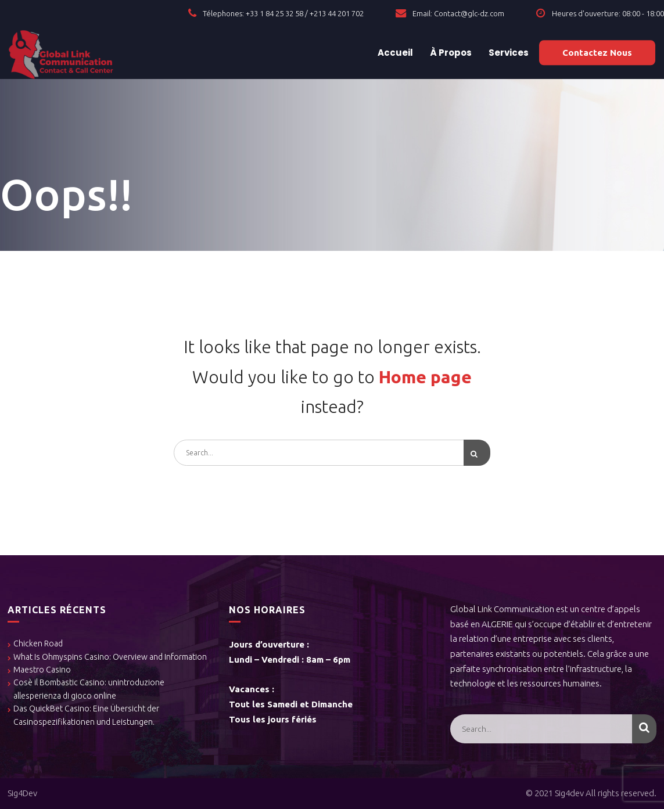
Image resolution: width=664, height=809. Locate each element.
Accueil (394, 52)
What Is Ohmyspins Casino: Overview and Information (110, 656)
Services (508, 52)
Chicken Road (38, 644)
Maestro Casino (42, 669)
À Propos (450, 52)
